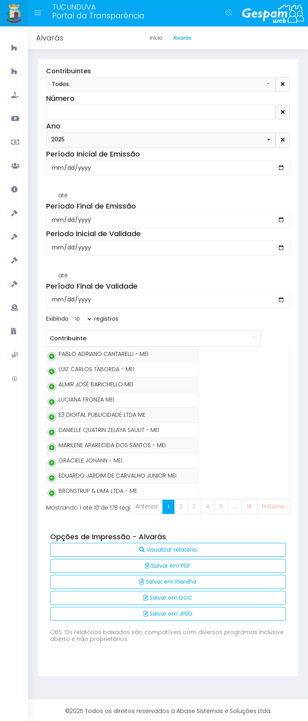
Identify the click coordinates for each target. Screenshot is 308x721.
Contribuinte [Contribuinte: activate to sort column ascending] (68, 338)
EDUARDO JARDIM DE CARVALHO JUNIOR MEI (117, 476)
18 (249, 506)
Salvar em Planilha (168, 582)
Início (156, 37)
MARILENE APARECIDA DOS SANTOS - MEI (112, 445)
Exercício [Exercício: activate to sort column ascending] (260, 338)
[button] (161, 84)
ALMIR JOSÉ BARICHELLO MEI (96, 384)
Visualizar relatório (168, 550)
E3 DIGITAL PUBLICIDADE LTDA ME (102, 415)
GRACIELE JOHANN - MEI (90, 460)
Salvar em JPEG (168, 614)
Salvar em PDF (168, 566)
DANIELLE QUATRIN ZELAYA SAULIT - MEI (109, 430)
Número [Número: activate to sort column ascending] (212, 338)
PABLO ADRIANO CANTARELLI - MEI (103, 354)
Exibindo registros (82, 319)
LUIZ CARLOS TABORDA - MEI (96, 369)
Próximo (273, 506)
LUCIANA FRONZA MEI (86, 400)
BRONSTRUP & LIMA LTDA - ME (98, 491)
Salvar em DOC (168, 598)
